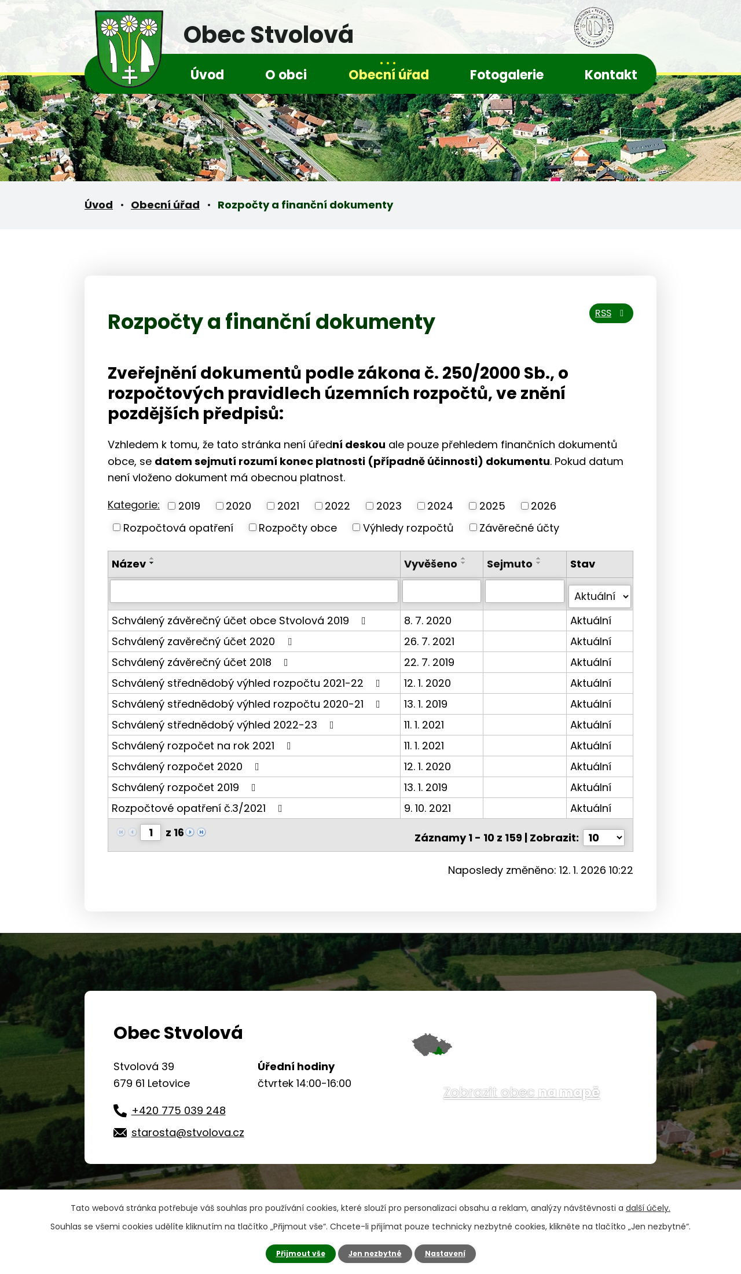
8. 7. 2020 (429, 614)
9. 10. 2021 (429, 802)
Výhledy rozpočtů (408, 527)
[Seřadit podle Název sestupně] (152, 563)
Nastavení (451, 1252)
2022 (337, 506)
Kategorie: (134, 504)
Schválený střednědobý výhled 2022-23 (225, 718)
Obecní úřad (389, 75)
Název (129, 564)
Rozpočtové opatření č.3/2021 (199, 802)
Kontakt (611, 75)
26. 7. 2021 (431, 635)
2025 (492, 506)
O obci (286, 75)
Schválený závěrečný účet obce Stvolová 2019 (241, 614)
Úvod (207, 75)
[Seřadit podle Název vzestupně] (152, 558)
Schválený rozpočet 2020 (188, 760)
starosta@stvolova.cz (187, 1121)
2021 (288, 506)
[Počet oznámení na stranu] (604, 826)
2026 (543, 506)
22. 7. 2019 (431, 656)
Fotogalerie (507, 75)
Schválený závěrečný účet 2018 (202, 656)
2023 (389, 506)
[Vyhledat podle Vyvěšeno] (443, 591)
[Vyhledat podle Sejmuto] (525, 591)
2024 (440, 506)
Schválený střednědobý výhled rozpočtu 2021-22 (248, 676)
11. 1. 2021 (426, 718)
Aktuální (591, 614)
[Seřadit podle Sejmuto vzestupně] (540, 558)
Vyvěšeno (432, 564)
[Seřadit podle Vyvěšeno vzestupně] (465, 558)
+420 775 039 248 (178, 1099)
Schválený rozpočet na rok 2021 (204, 739)
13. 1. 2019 (427, 697)
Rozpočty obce (298, 527)
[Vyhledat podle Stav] (600, 591)
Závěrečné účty (519, 527)
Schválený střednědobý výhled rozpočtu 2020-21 (248, 697)
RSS (606, 320)
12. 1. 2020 (429, 676)
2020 (238, 506)
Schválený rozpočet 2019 (186, 781)
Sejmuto (511, 564)
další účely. (648, 1206)
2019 (189, 506)
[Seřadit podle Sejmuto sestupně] (540, 563)
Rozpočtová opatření (178, 527)
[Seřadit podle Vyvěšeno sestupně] (465, 563)
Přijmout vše (293, 1252)
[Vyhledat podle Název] (255, 591)
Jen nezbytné (374, 1252)
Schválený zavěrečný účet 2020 (204, 635)
